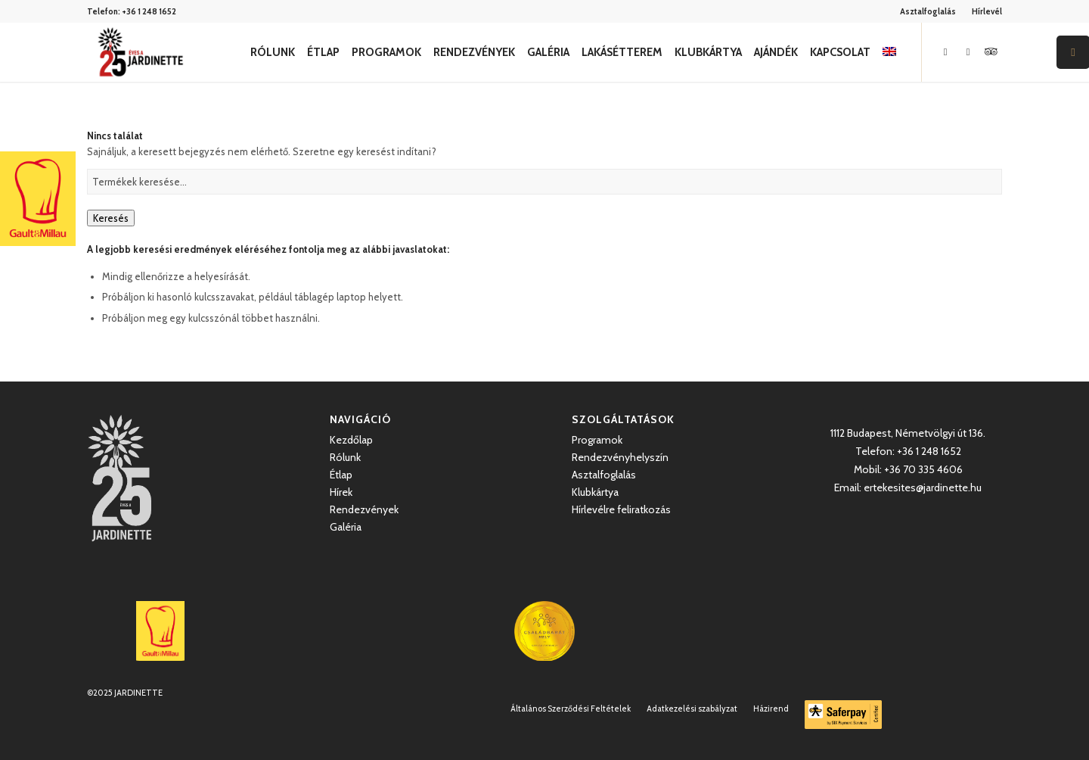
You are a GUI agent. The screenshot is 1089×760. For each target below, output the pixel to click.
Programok (597, 440)
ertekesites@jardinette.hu (923, 487)
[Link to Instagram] (968, 51)
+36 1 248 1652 (149, 11)
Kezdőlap (351, 440)
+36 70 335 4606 (923, 469)
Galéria (345, 527)
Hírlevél (987, 11)
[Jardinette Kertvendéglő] (140, 52)
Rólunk (345, 457)
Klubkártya (595, 492)
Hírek (341, 492)
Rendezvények (364, 509)
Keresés (111, 218)
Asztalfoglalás (928, 11)
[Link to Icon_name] (990, 51)
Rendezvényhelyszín (620, 457)
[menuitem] (928, 11)
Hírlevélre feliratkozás (621, 509)
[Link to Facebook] (945, 51)
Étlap (341, 474)
